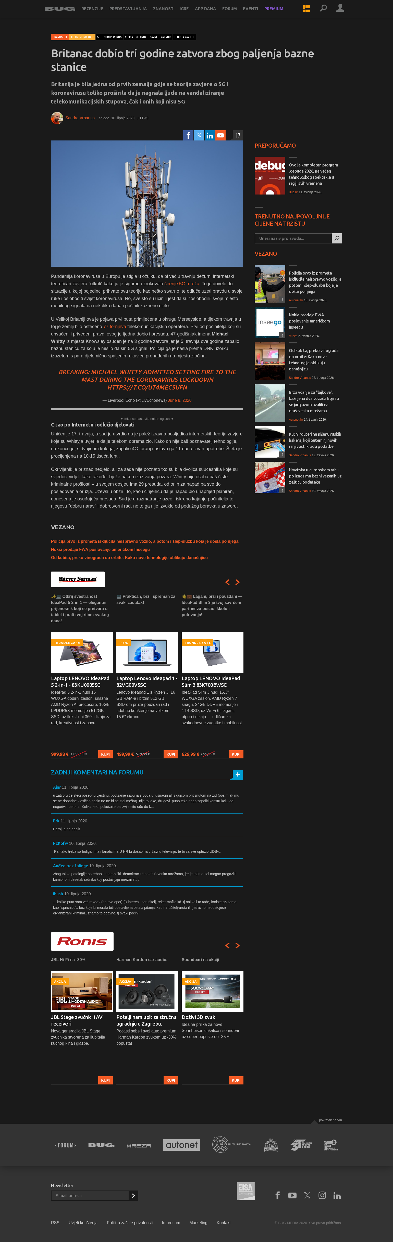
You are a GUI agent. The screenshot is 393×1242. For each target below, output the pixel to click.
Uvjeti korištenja (83, 1223)
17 (238, 135)
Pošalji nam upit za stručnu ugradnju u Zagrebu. (146, 1020)
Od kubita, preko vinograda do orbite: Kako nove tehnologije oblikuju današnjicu (129, 557)
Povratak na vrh (330, 1120)
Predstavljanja (134, 13)
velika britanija (135, 37)
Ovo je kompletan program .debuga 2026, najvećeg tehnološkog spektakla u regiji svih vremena (313, 174)
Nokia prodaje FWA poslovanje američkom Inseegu (100, 549)
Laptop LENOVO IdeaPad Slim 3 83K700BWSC (211, 681)
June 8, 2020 (180, 400)
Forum (236, 13)
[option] (82, 676)
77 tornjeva (114, 326)
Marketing (198, 1223)
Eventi (257, 13)
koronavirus (113, 37)
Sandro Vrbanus (80, 118)
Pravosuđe (60, 37)
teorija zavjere (184, 37)
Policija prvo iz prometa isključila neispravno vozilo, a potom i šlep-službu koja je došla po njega (144, 541)
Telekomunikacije (82, 37)
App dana (212, 13)
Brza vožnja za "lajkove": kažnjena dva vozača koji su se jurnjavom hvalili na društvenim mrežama (314, 401)
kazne (153, 37)
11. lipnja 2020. (76, 787)
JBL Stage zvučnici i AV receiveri (77, 1020)
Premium (280, 13)
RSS (55, 1223)
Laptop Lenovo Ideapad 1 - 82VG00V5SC (147, 681)
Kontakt (223, 1223)
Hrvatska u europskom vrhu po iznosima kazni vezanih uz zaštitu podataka (315, 476)
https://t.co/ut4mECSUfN (147, 387)
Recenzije (99, 13)
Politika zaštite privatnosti (130, 1223)
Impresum (171, 1223)
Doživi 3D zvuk (198, 1017)
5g (99, 37)
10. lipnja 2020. (83, 843)
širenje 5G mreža (181, 283)
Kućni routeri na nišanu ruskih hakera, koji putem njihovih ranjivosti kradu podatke (315, 440)
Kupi (105, 754)
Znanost (169, 13)
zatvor (166, 37)
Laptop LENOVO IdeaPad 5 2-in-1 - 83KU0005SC (80, 681)
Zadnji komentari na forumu (97, 772)
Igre (190, 13)
